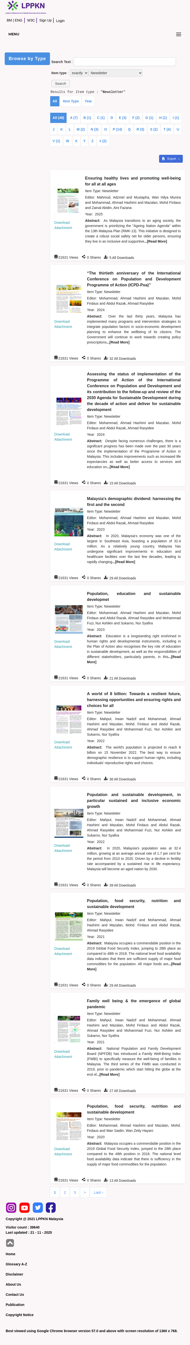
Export (169, 158)
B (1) (87, 118)
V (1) (56, 141)
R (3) (140, 129)
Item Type (71, 101)
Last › (98, 1192)
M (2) (81, 129)
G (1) (149, 118)
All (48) (58, 118)
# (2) (103, 141)
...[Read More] (155, 241)
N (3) (94, 129)
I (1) (176, 118)
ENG (18, 20)
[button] (60, 83)
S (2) (154, 129)
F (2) (136, 118)
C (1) (101, 118)
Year (88, 101)
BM (9, 20)
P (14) (117, 129)
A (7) (74, 118)
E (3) (122, 118)
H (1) (163, 118)
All (55, 101)
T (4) (167, 129)
